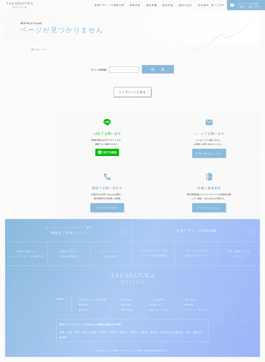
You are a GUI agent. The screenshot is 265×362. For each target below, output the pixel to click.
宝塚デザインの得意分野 (109, 5)
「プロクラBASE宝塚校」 (153, 253)
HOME (60, 299)
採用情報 (188, 304)
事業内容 (135, 5)
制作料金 (167, 5)
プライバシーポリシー (196, 310)
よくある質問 (156, 299)
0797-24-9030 (107, 207)
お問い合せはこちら (209, 153)
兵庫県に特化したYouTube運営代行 (69, 253)
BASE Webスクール (196, 253)
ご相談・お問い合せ (251, 5)
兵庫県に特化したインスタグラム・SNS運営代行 (26, 253)
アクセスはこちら (209, 207)
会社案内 (203, 5)
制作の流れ (185, 5)
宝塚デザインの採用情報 (196, 230)
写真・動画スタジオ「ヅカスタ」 (238, 253)
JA (216, 5)
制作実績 (151, 5)
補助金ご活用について (68, 230)
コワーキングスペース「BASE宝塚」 (111, 253)
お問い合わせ (190, 299)
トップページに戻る (132, 92)
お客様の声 (154, 304)
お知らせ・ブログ (158, 310)
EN (222, 5)
